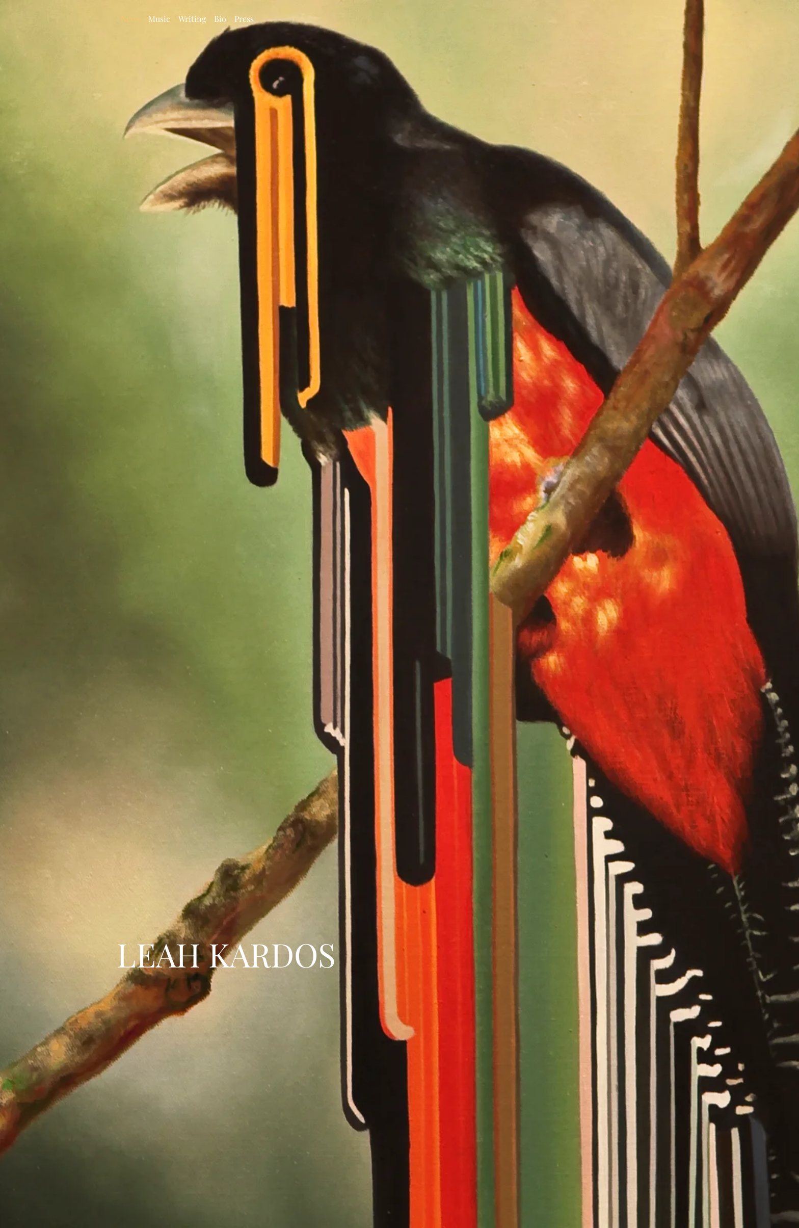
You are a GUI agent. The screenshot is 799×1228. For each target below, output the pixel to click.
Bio (220, 18)
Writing (192, 18)
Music (159, 18)
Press (244, 18)
